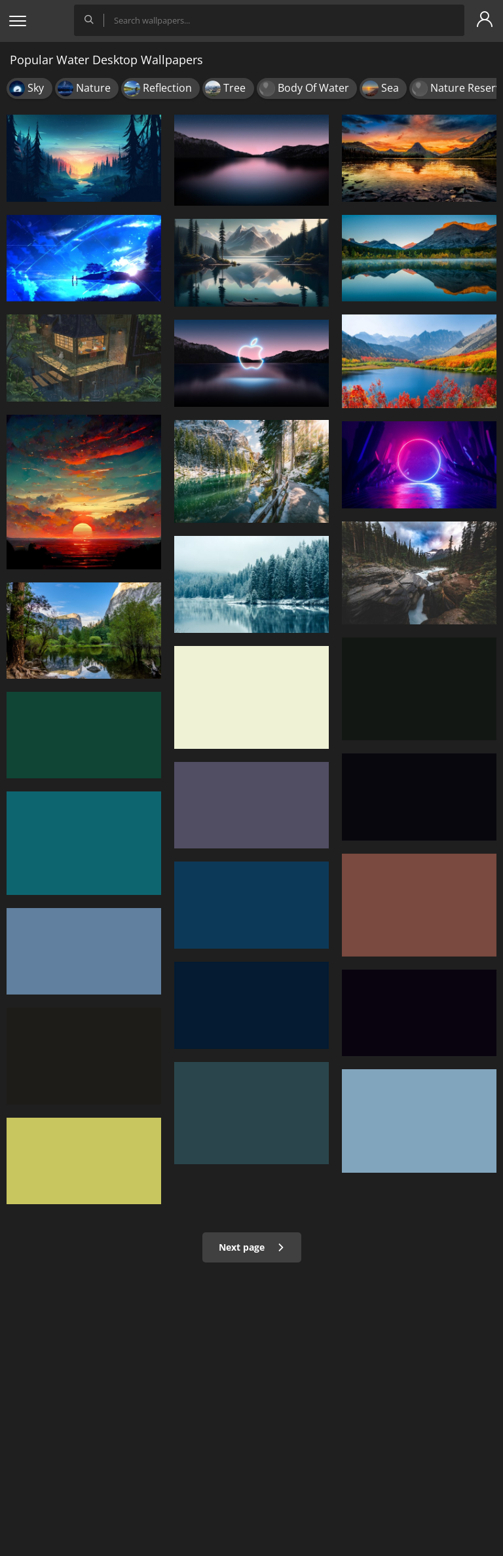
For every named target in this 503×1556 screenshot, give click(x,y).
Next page (252, 1247)
